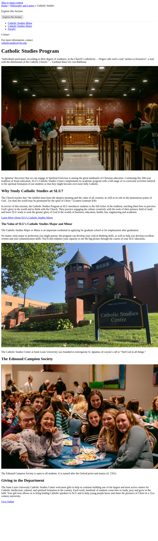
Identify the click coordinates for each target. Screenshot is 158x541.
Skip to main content (12, 2)
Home (4, 5)
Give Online (7, 501)
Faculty (12, 29)
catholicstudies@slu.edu (14, 43)
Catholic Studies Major (20, 26)
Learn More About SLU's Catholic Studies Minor (27, 217)
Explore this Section (12, 17)
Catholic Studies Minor (20, 23)
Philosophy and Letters (22, 5)
